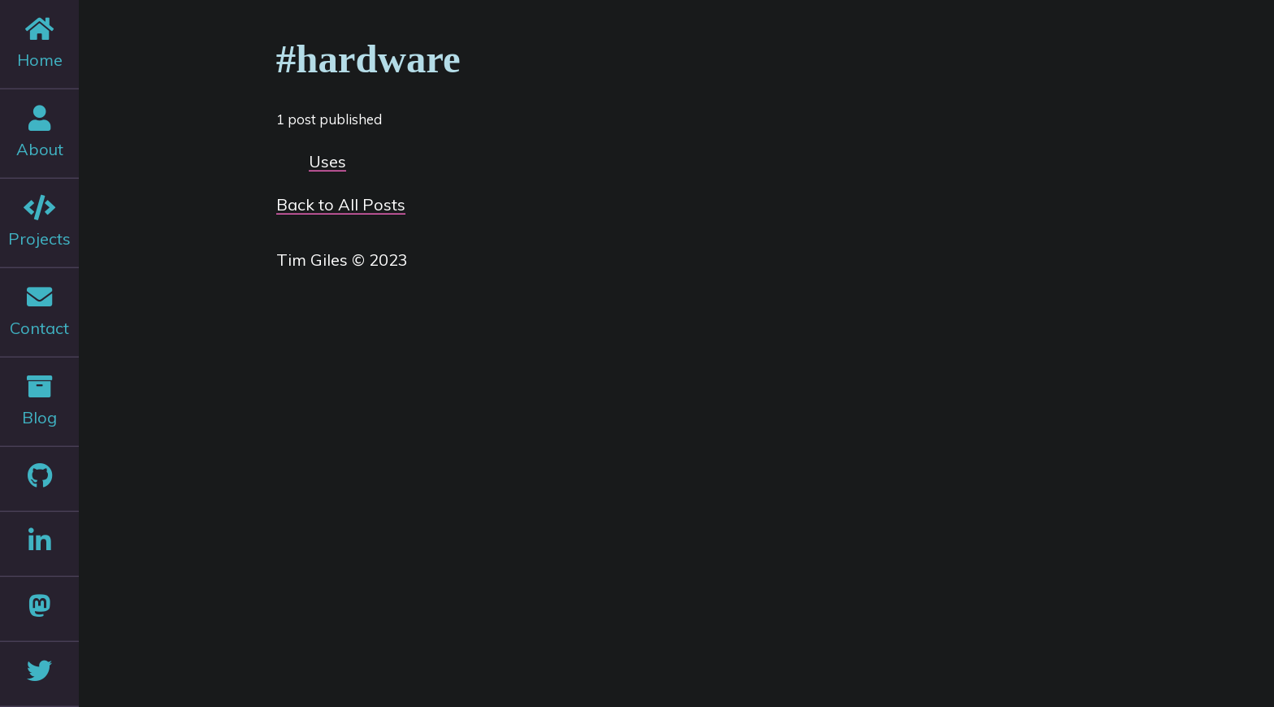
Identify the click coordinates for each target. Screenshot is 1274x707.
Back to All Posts (340, 204)
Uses (327, 161)
